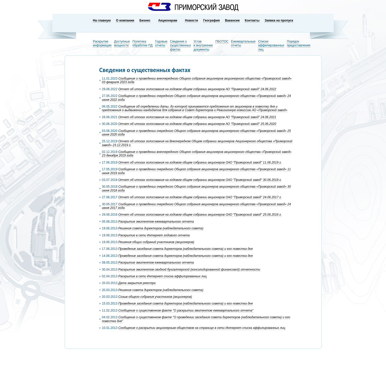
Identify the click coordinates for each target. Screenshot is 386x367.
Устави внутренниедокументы (203, 45)
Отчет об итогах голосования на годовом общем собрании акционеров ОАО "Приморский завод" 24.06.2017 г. (200, 197)
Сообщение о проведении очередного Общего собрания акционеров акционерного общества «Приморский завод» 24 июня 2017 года (196, 206)
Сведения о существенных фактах (180, 45)
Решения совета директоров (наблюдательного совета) (160, 228)
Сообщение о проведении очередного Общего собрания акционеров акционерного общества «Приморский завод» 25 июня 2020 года (196, 132)
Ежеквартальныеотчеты (243, 43)
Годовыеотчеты (161, 43)
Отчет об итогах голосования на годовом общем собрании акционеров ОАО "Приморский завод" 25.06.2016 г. (200, 214)
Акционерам (167, 20)
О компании (125, 20)
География (211, 20)
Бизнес (145, 20)
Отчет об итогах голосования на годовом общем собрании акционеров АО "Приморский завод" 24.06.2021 (197, 117)
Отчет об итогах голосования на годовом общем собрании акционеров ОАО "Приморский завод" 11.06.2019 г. (200, 162)
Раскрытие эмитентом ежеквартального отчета (156, 221)
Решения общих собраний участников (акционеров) (156, 242)
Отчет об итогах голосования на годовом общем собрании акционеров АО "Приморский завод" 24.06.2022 (197, 89)
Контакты (252, 20)
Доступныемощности (122, 43)
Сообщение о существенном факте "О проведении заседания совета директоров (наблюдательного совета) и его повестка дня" (196, 319)
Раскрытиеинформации (102, 43)
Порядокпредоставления (298, 43)
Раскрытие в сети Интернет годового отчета (154, 235)
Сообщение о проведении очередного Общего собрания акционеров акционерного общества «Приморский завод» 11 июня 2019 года (196, 171)
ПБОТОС (222, 41)
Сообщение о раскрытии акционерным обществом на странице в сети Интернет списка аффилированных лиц (201, 328)
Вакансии (232, 20)
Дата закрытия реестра (137, 283)
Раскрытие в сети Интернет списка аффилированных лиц (162, 276)
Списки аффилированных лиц (271, 45)
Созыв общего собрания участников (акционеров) (155, 297)
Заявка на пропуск (279, 20)
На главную (102, 20)
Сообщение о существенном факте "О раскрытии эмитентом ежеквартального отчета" (185, 310)
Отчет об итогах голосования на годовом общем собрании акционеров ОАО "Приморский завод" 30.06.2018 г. (200, 180)
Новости (191, 20)
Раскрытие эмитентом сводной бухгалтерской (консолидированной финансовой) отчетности (189, 269)
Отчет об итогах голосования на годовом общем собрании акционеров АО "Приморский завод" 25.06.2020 (197, 124)
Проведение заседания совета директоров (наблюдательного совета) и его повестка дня (185, 249)
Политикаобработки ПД (143, 43)
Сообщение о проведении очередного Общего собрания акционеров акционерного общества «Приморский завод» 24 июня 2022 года (196, 97)
